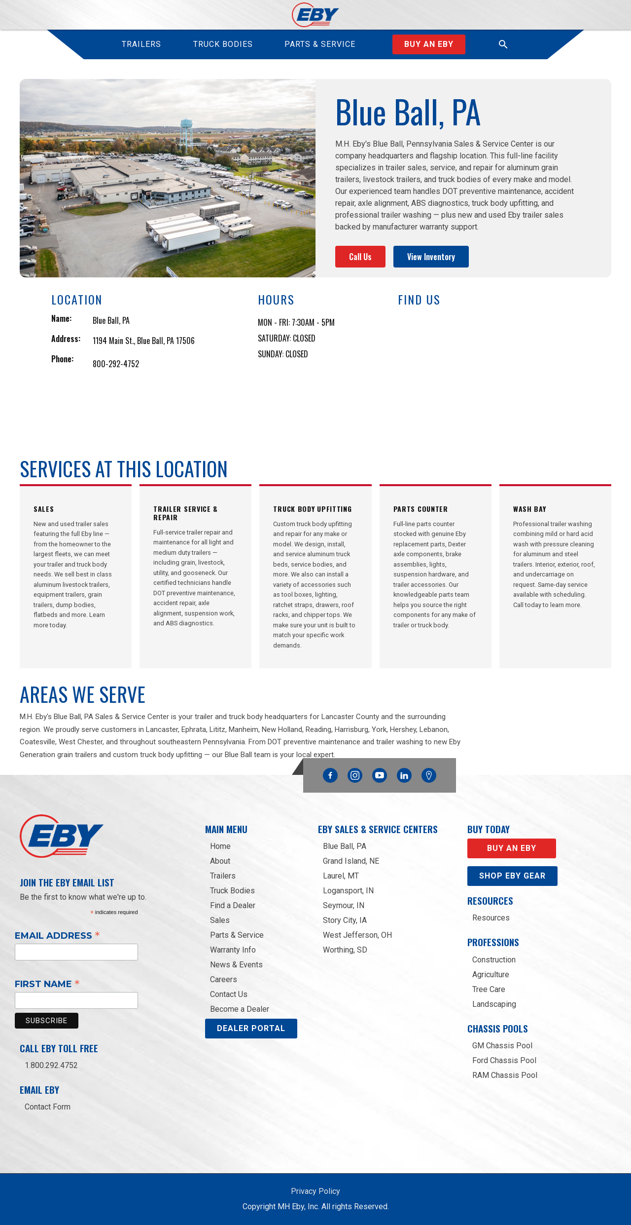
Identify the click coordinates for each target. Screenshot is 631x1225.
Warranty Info (233, 950)
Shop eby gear (512, 875)
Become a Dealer (239, 1009)
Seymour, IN (343, 905)
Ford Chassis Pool (504, 1060)
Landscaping (494, 1004)
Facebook (330, 773)
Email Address (57, 935)
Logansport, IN (348, 890)
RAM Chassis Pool (504, 1075)
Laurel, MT (341, 875)
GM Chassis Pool (502, 1045)
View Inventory (431, 257)
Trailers (223, 875)
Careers (223, 979)
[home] (316, 14)
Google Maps (428, 775)
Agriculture (490, 974)
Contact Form (47, 1106)
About (220, 861)
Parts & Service (237, 935)
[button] (503, 44)
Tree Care (488, 989)
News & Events (236, 964)
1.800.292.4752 (51, 1065)
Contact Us (228, 994)
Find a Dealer (232, 905)
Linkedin (404, 773)
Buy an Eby (429, 44)
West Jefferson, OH (357, 935)
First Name (47, 984)
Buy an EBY (511, 848)
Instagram (355, 773)
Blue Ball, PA (344, 846)
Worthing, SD (345, 950)
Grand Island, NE (351, 861)
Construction (494, 959)
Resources (491, 917)
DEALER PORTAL (251, 1028)
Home (220, 846)
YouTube (379, 773)
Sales (220, 920)
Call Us (360, 257)
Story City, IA (345, 920)
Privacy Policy (315, 1191)
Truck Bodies (232, 890)
